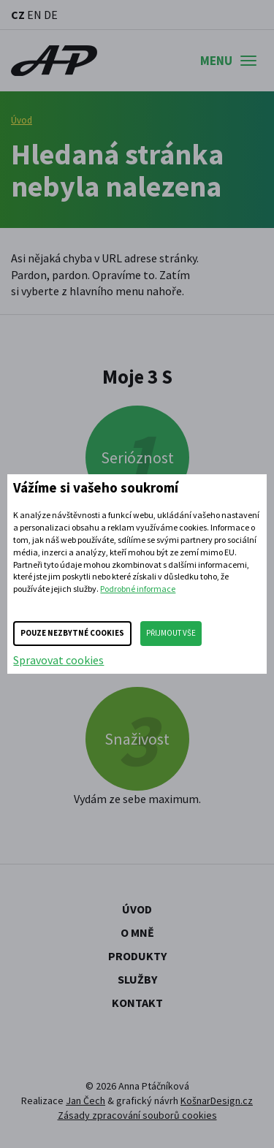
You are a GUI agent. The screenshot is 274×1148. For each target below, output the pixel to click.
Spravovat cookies (58, 660)
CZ (18, 14)
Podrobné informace (137, 588)
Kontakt (137, 1002)
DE (51, 14)
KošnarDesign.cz (216, 1100)
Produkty (137, 956)
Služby (137, 979)
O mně (137, 932)
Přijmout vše (171, 633)
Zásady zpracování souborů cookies (137, 1115)
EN (34, 14)
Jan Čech (85, 1100)
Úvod (21, 120)
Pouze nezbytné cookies (72, 633)
